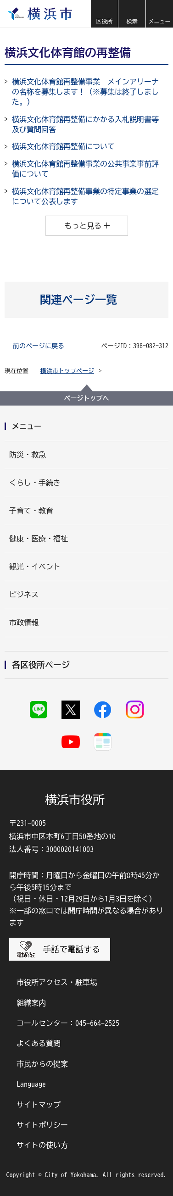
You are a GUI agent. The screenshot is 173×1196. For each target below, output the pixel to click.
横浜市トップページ (67, 371)
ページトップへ (86, 398)
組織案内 (31, 1003)
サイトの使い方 (42, 1145)
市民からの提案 (42, 1064)
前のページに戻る (38, 346)
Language (31, 1084)
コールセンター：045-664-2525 (68, 1023)
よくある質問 (39, 1043)
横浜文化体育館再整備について (63, 146)
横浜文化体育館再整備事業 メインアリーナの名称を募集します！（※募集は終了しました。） (85, 92)
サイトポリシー (42, 1125)
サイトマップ (39, 1104)
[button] (104, 14)
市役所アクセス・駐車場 (57, 982)
